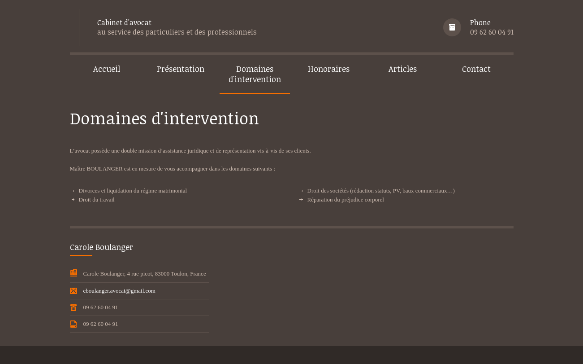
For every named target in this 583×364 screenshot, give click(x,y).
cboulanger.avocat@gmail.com (119, 290)
